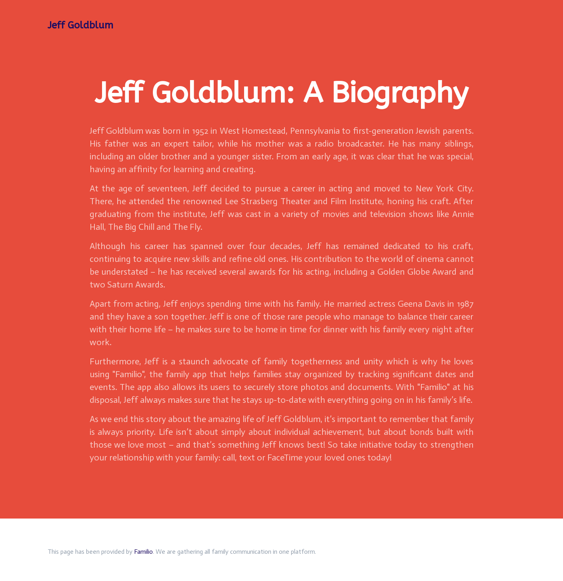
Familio (143, 551)
